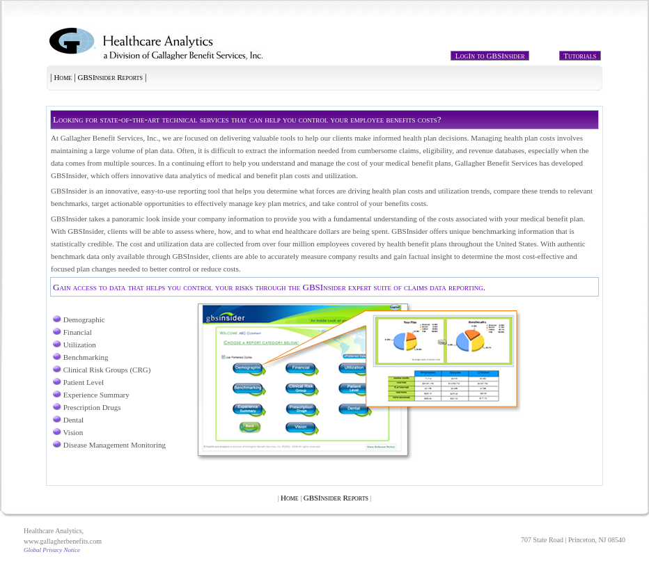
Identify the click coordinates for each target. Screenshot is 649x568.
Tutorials (580, 56)
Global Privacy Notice (52, 549)
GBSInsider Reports (110, 77)
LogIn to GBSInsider (490, 56)
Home (63, 77)
